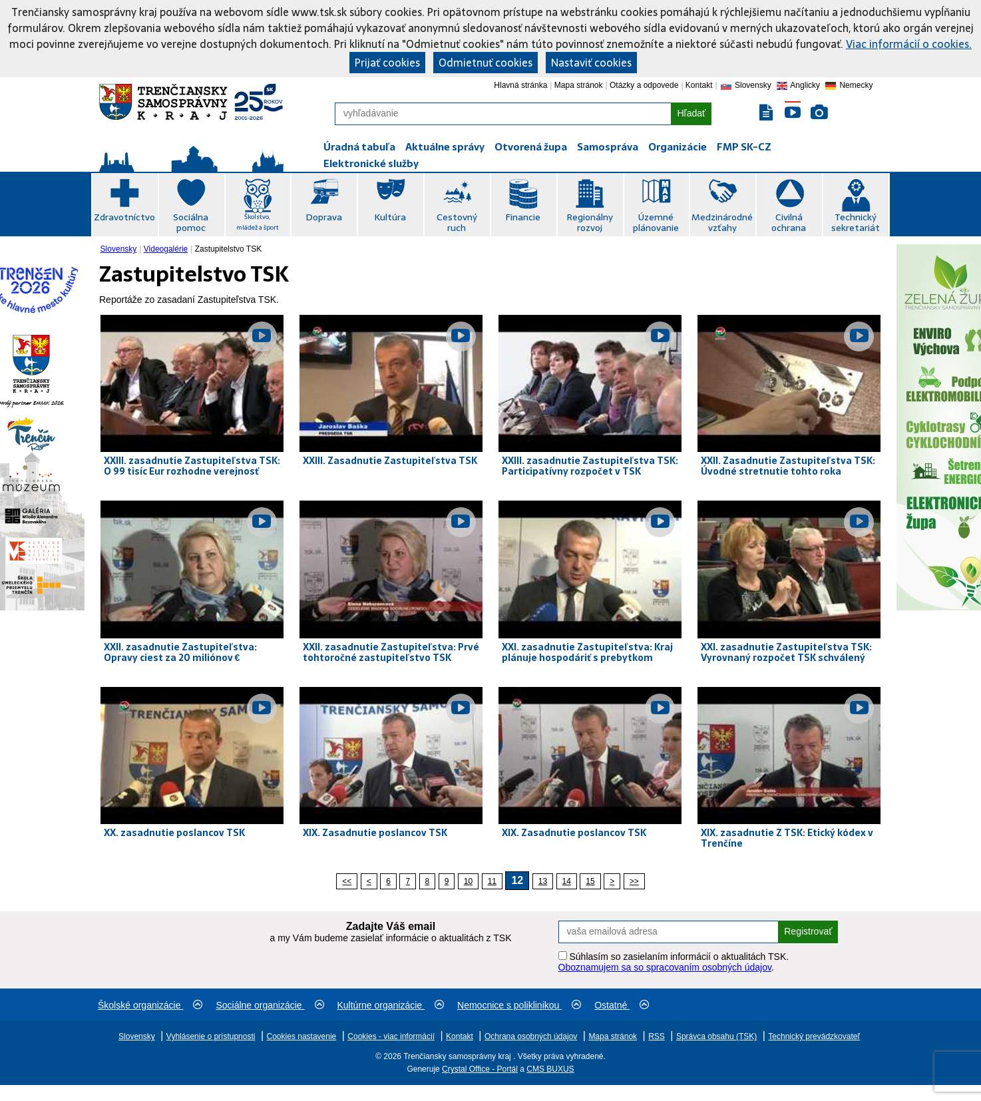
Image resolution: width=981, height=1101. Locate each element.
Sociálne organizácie (269, 1005)
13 (542, 881)
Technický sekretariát (855, 222)
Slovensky (118, 249)
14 (566, 881)
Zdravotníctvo (124, 217)
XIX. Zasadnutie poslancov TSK (375, 832)
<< (346, 881)
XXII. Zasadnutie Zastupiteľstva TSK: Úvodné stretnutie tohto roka (788, 466)
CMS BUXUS (550, 1069)
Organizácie (677, 146)
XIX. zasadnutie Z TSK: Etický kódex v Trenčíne (787, 838)
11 (492, 881)
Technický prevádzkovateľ (814, 1036)
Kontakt (699, 85)
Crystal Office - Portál (480, 1069)
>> (634, 881)
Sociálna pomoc (190, 222)
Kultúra (390, 217)
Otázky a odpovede (644, 85)
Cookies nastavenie (302, 1036)
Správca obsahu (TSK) (716, 1036)
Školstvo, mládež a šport (257, 222)
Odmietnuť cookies (485, 62)
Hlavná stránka (520, 85)
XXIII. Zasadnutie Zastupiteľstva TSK (390, 460)
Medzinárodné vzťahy (722, 222)
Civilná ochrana (788, 222)
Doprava (323, 217)
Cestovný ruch (457, 222)
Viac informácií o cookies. (909, 44)
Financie (522, 217)
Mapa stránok (578, 85)
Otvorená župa (530, 146)
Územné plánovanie (656, 222)
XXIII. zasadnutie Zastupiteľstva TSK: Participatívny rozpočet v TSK (590, 466)
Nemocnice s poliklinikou (519, 1005)
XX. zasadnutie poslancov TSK (174, 832)
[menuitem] (120, 249)
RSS (656, 1036)
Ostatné (621, 1005)
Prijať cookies (387, 62)
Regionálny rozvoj (589, 222)
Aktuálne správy (445, 146)
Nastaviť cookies (591, 62)
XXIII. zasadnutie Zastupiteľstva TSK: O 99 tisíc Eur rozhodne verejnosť (192, 466)
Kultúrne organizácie (391, 1005)
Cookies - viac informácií (391, 1036)
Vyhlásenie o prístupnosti (211, 1036)
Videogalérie (166, 249)
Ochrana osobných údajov (531, 1036)
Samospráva (607, 146)
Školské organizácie (150, 1005)
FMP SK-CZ (744, 146)
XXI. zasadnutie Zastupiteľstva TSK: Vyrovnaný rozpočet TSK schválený (786, 652)
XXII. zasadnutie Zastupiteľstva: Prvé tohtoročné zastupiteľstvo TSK (391, 652)
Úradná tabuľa (359, 146)
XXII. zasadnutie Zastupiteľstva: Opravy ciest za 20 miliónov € (180, 652)
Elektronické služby (371, 163)
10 (468, 881)
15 (590, 881)
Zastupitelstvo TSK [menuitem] (228, 249)
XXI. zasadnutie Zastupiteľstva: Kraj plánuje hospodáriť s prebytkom (587, 652)
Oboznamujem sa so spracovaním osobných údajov (664, 967)
